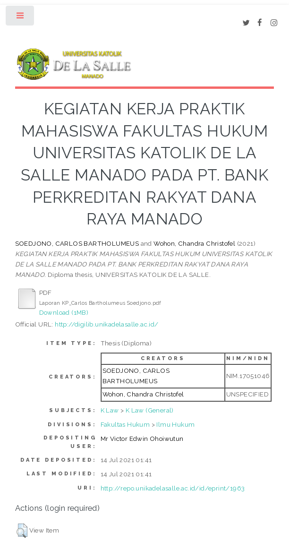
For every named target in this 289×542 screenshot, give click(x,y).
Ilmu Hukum (175, 424)
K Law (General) (150, 410)
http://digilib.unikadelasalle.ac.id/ (106, 324)
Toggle (20, 17)
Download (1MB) (64, 312)
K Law (110, 410)
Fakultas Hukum (125, 424)
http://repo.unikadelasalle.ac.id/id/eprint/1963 (173, 488)
